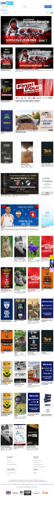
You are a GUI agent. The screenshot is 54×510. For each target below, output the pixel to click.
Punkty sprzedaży (37, 460)
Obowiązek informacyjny (39, 466)
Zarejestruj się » (3, 9)
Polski (35, 470)
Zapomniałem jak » (4, 10)
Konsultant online (11, 473)
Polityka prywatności (38, 464)
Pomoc (9, 475)
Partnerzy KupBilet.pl (12, 464)
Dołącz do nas (11, 462)
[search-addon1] (23, 13)
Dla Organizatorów (12, 470)
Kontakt (9, 460)
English (35, 473)
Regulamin (36, 458)
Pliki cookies (36, 462)
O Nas (9, 458)
